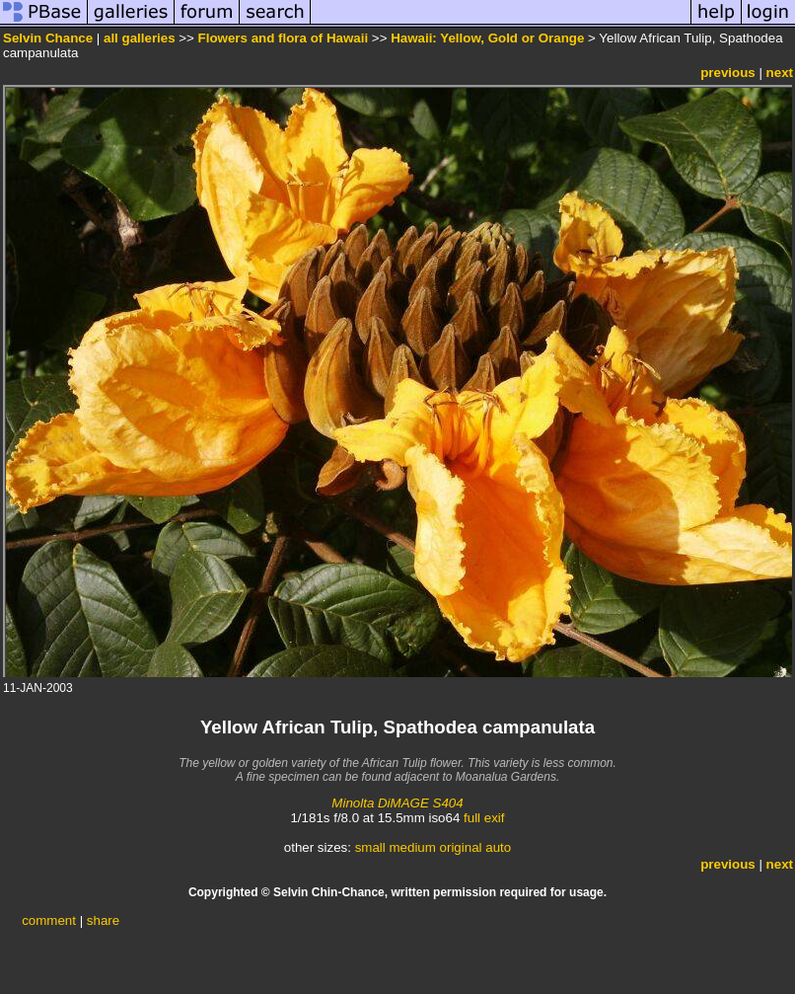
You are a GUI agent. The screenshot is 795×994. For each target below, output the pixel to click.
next (779, 72)
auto (498, 847)
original (461, 847)
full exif (484, 817)
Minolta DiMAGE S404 (397, 803)
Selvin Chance (48, 38)
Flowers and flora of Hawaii (283, 38)
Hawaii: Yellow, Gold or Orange (487, 38)
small (370, 847)
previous (728, 72)
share (103, 920)
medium (412, 847)
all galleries (140, 38)
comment (49, 920)
